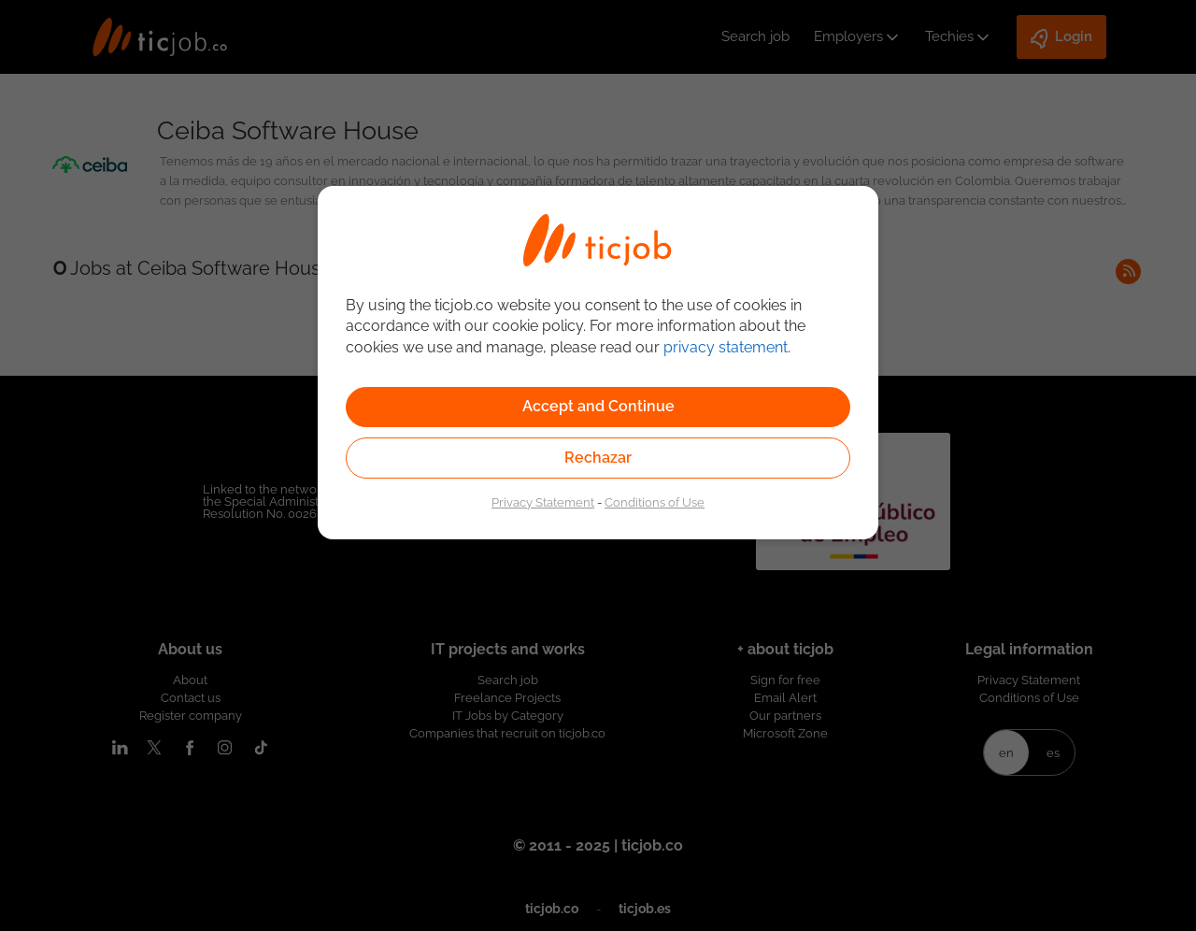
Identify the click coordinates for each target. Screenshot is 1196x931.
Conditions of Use (655, 501)
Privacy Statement (542, 501)
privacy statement (725, 347)
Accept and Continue (598, 406)
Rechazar (598, 457)
